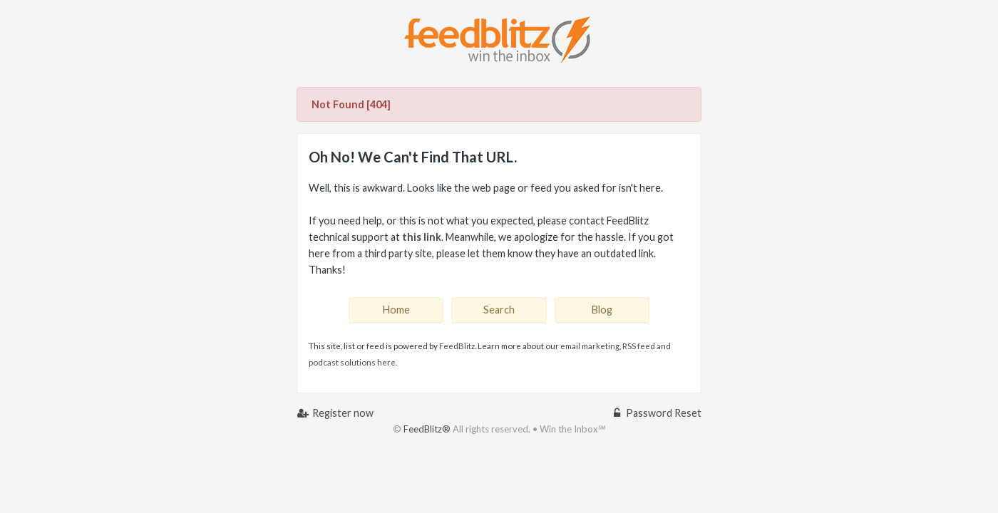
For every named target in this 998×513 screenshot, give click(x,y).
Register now (335, 413)
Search (499, 310)
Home (396, 310)
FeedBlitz (457, 346)
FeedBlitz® (427, 429)
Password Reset (656, 413)
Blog (602, 310)
